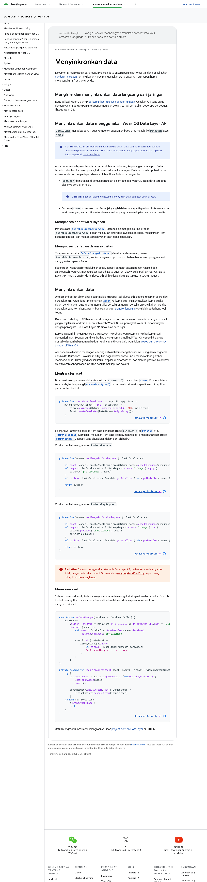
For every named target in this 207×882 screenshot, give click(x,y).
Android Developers (64, 49)
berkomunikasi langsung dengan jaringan (112, 101)
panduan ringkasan (66, 76)
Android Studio (192, 3)
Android (52, 879)
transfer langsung (125, 308)
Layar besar (107, 875)
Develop (10, 16)
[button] (21, 58)
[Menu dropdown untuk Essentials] (51, 4)
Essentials (40, 3)
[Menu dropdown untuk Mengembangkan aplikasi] (126, 4)
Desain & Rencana (69, 3)
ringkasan (90, 577)
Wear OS (44, 16)
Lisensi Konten (138, 744)
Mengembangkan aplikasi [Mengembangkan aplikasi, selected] (107, 3)
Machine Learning (84, 877)
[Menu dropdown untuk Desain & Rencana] (84, 4)
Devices (26, 16)
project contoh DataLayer (127, 729)
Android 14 (133, 877)
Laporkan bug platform (188, 874)
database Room (91, 154)
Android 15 (133, 872)
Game (78, 872)
